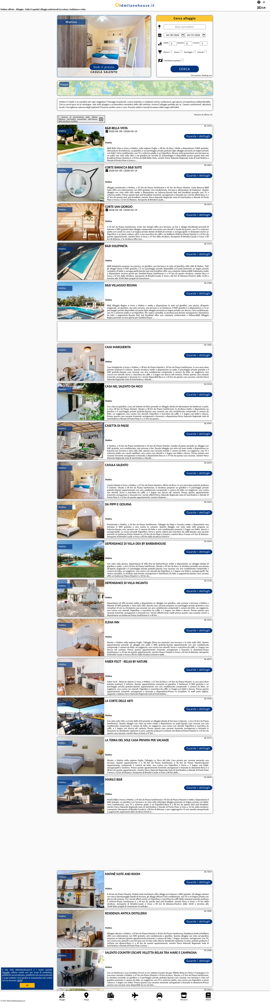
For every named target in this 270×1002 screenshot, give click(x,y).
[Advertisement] (135, 842)
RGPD (20, 980)
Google (6, 972)
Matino (62, 131)
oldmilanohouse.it (135, 5)
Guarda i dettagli (198, 136)
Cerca (184, 69)
